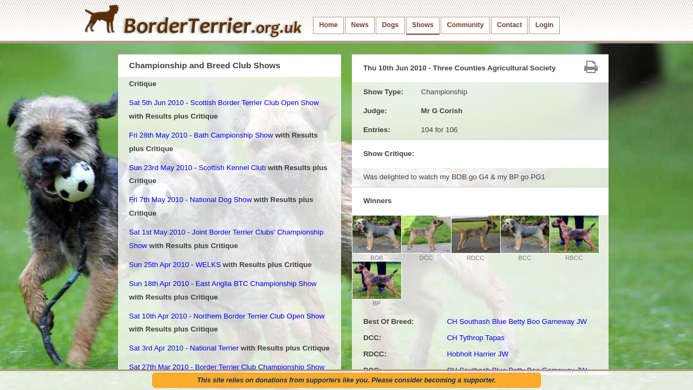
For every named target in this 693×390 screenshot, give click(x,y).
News (359, 25)
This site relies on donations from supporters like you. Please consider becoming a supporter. (346, 380)
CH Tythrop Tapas (476, 338)
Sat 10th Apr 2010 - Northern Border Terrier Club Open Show (226, 316)
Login (544, 25)
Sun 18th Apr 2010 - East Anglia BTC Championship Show (222, 284)
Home (328, 25)
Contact (509, 25)
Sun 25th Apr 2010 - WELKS (175, 265)
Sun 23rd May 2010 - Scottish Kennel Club (197, 168)
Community (465, 25)
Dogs (390, 25)
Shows (423, 25)
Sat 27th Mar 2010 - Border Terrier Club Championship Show (226, 367)
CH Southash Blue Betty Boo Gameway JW (517, 321)
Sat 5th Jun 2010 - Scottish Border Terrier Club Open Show (224, 103)
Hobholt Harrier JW (477, 354)
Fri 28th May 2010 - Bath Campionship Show (201, 135)
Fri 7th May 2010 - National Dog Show (190, 200)
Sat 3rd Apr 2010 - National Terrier (184, 348)
